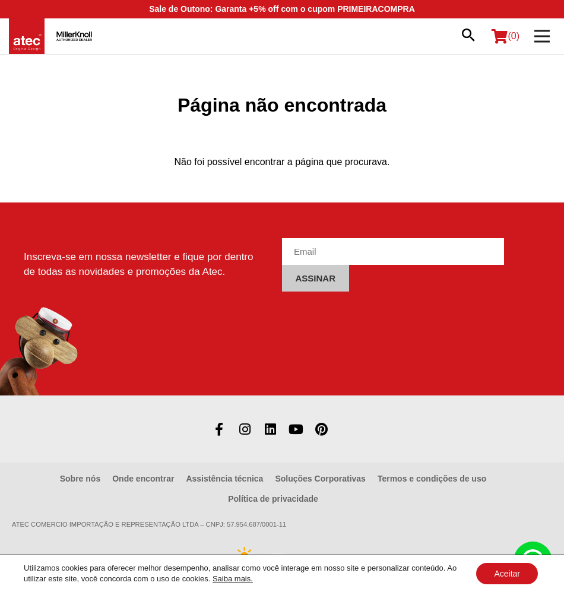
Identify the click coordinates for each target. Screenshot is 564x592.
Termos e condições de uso (432, 478)
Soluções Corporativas (320, 478)
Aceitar (507, 573)
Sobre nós (80, 478)
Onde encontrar (143, 478)
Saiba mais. (233, 578)
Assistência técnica (224, 478)
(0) (505, 36)
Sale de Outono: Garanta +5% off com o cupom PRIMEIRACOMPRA (282, 9)
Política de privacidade (273, 499)
